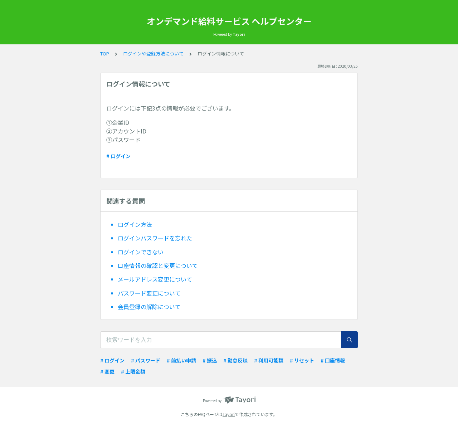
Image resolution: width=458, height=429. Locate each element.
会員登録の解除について (149, 306)
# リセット (302, 360)
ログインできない (141, 252)
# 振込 (210, 360)
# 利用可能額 (268, 360)
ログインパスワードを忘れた (155, 238)
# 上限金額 (133, 371)
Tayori (229, 414)
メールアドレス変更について (155, 279)
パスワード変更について (149, 293)
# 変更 (107, 371)
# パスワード (145, 360)
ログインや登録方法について (153, 53)
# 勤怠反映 (235, 360)
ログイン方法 (135, 224)
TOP (104, 53)
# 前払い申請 (181, 360)
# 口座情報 (333, 360)
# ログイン (118, 156)
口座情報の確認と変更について (158, 265)
